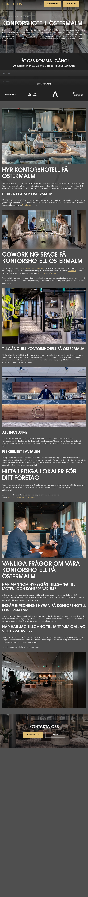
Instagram (12, 497)
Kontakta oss (52, 4)
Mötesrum (71, 4)
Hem (3, 16)
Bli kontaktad (33, 735)
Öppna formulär (44, 84)
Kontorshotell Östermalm (22, 16)
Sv (41, 4)
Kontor (10, 16)
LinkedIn (20, 497)
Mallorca (54, 273)
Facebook (32, 497)
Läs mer (55, 735)
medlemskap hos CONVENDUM (31, 268)
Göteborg (41, 273)
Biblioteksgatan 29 (29, 205)
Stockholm (72, 271)
